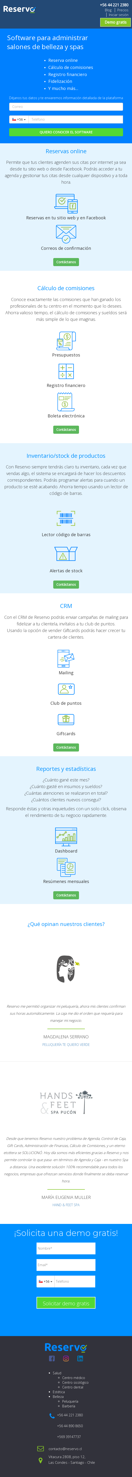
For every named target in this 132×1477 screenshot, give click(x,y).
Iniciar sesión (118, 15)
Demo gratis (116, 22)
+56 (19, 119)
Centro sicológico (75, 1382)
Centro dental (72, 1387)
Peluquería (70, 1401)
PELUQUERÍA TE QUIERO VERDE (66, 1044)
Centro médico (73, 1377)
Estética (59, 1392)
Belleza (58, 1396)
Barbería (68, 1406)
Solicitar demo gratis (66, 1303)
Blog (108, 10)
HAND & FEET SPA (66, 1205)
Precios (122, 10)
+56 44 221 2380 (114, 5)
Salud (57, 1373)
